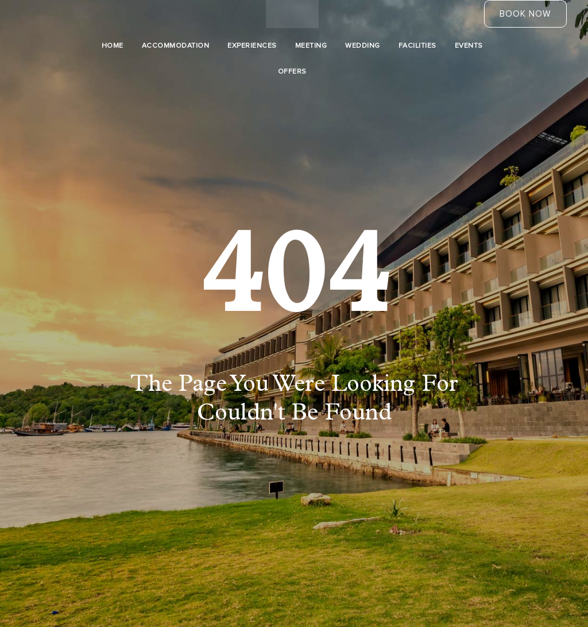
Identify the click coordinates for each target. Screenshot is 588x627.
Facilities (417, 45)
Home (112, 45)
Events (469, 45)
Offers (292, 71)
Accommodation (176, 45)
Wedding (362, 45)
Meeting (311, 45)
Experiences (252, 45)
